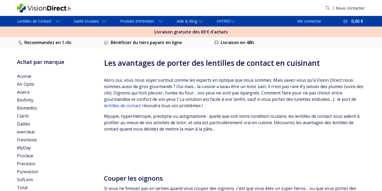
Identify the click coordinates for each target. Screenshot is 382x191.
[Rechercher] (326, 8)
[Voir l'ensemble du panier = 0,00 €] (352, 21)
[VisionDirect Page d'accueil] (48, 8)
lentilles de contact (122, 105)
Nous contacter (349, 8)
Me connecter (309, 21)
